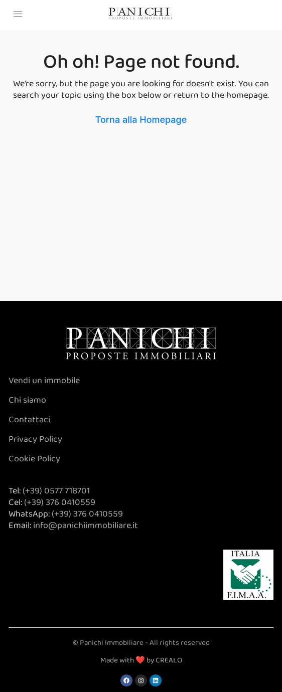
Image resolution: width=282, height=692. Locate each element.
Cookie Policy (34, 459)
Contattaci (29, 420)
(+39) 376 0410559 (59, 502)
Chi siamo (28, 400)
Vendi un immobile (44, 381)
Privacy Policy (35, 439)
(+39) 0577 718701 (56, 491)
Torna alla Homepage (141, 119)
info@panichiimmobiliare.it (85, 525)
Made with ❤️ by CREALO (141, 660)
